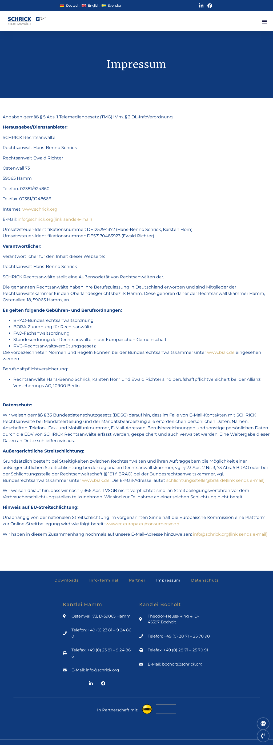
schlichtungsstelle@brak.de (215, 480)
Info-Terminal (103, 580)
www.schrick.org (39, 209)
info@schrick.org (55, 219)
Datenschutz (205, 580)
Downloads (66, 580)
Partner (137, 580)
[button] (264, 21)
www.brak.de (221, 352)
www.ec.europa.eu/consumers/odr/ (142, 523)
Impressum (168, 580)
